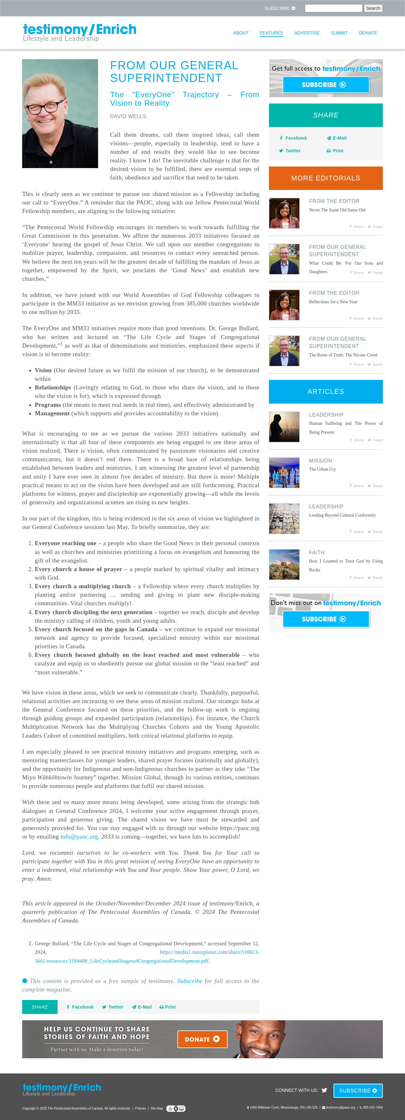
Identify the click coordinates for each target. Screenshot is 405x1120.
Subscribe (280, 8)
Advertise (307, 32)
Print (167, 1007)
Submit (339, 32)
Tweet (375, 227)
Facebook (79, 1007)
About (240, 32)
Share (356, 227)
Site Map (157, 1108)
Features (271, 32)
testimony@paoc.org (340, 1107)
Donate (368, 32)
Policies (140, 1108)
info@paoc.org (79, 836)
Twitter (112, 1007)
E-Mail (141, 1007)
